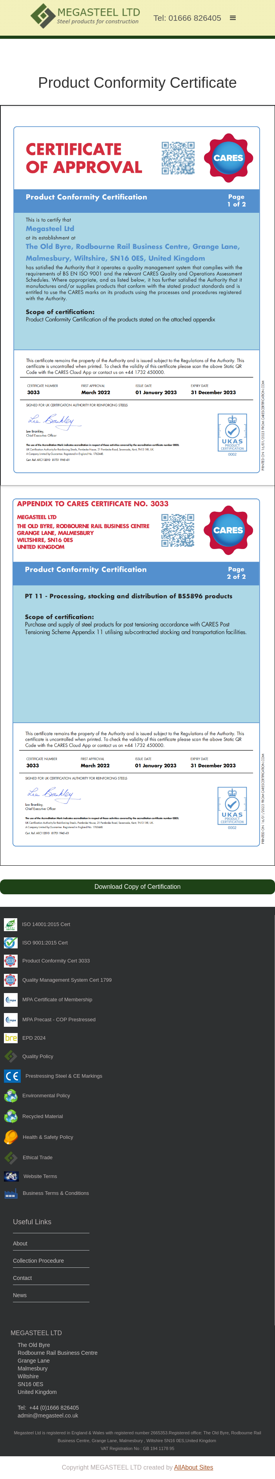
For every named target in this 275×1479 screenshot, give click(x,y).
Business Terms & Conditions (56, 1193)
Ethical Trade (38, 1157)
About (20, 1243)
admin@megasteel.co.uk (48, 1415)
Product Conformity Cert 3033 (56, 961)
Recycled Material (42, 1116)
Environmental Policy (46, 1095)
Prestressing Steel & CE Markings (63, 1076)
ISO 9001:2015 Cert (45, 943)
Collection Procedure (38, 1261)
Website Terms (40, 1176)
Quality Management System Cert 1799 (67, 980)
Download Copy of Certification (138, 886)
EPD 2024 (34, 1038)
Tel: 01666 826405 (187, 18)
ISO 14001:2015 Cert (46, 924)
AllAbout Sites (193, 1467)
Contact (22, 1278)
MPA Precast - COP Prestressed (59, 1019)
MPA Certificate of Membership (57, 999)
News (20, 1295)
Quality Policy (37, 1056)
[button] (233, 18)
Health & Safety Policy (48, 1137)
